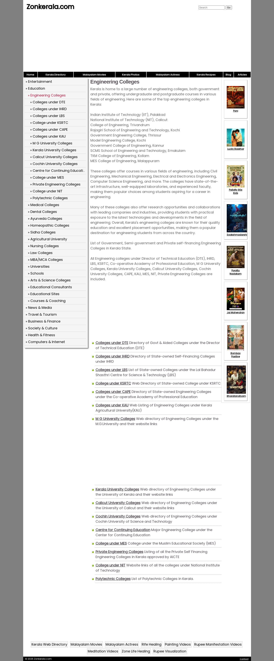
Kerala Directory (56, 74)
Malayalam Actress (168, 74)
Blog (228, 74)
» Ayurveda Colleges (45, 218)
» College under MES (47, 177)
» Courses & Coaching (47, 300)
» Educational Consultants (50, 287)
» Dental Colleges (42, 211)
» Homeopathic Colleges (48, 225)
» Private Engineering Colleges (55, 184)
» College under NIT (46, 191)
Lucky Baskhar (236, 147)
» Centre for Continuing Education (58, 170)
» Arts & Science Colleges (49, 280)
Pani (236, 109)
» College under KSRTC (49, 122)
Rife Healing (151, 644)
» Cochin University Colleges (54, 163)
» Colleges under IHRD (48, 109)
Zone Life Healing (136, 651)
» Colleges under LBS (47, 115)
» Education (35, 88)
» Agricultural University (47, 239)
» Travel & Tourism (41, 314)
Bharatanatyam (236, 394)
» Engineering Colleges (47, 95)
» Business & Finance (43, 321)
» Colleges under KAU (48, 136)
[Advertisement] (137, 42)
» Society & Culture (41, 328)
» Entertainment (39, 81)
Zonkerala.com (50, 6)
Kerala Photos (130, 74)
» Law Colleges (40, 252)
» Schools (36, 273)
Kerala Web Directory (49, 644)
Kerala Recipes (206, 74)
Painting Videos (178, 644)
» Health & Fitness (40, 335)
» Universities (39, 266)
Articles (242, 74)
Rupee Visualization (169, 651)
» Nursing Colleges (43, 246)
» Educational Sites (43, 293)
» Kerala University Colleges (53, 150)
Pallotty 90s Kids (236, 190)
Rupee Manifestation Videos (218, 644)
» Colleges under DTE (47, 102)
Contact (244, 658)
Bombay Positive (236, 353)
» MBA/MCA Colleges (45, 259)
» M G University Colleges (51, 143)
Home (30, 74)
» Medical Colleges (43, 204)
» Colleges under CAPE (49, 129)
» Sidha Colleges (42, 232)
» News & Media (39, 307)
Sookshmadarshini (238, 233)
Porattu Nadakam (236, 270)
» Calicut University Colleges (54, 156)
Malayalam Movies (94, 74)
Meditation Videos (103, 651)
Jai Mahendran (236, 311)
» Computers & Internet (45, 341)
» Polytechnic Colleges (49, 198)
